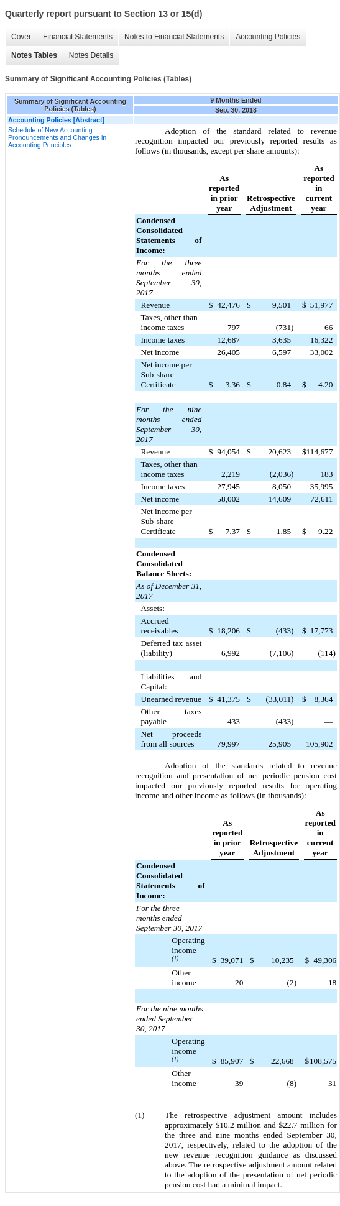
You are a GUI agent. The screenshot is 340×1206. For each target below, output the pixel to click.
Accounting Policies (268, 36)
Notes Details (91, 55)
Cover (21, 36)
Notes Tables (34, 55)
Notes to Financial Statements (174, 36)
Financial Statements (78, 36)
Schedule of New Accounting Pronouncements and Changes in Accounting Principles (57, 137)
